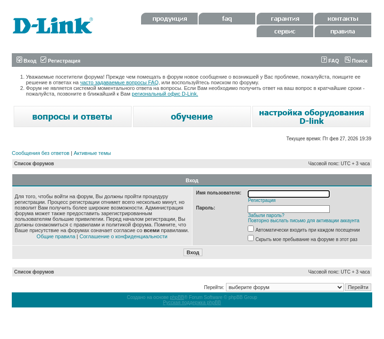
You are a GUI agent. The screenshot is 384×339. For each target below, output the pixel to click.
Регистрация (60, 61)
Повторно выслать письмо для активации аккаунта (303, 220)
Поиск (356, 61)
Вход (26, 61)
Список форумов (34, 163)
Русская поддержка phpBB (192, 302)
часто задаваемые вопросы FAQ (119, 82)
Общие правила (56, 236)
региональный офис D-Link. (165, 94)
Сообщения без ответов (40, 153)
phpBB (177, 297)
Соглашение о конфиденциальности (123, 236)
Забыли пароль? (266, 215)
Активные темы (92, 153)
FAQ (330, 61)
